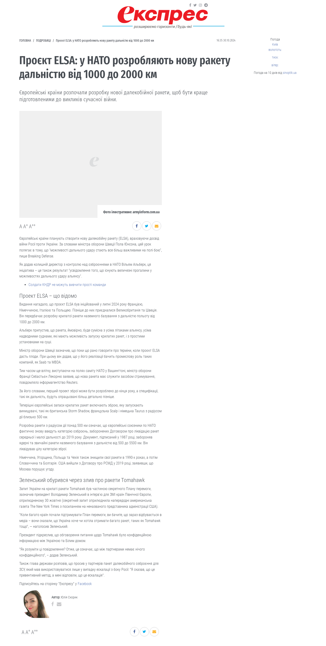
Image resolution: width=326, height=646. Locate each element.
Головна (25, 41)
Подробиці (43, 41)
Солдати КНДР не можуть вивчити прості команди (67, 285)
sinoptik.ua (290, 73)
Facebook (85, 584)
